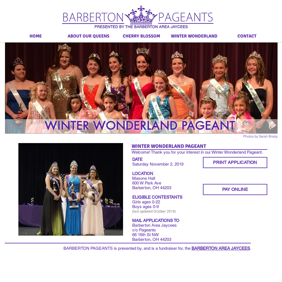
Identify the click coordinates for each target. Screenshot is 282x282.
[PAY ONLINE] (235, 189)
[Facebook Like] (17, 138)
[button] (70, 189)
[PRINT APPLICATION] (235, 162)
